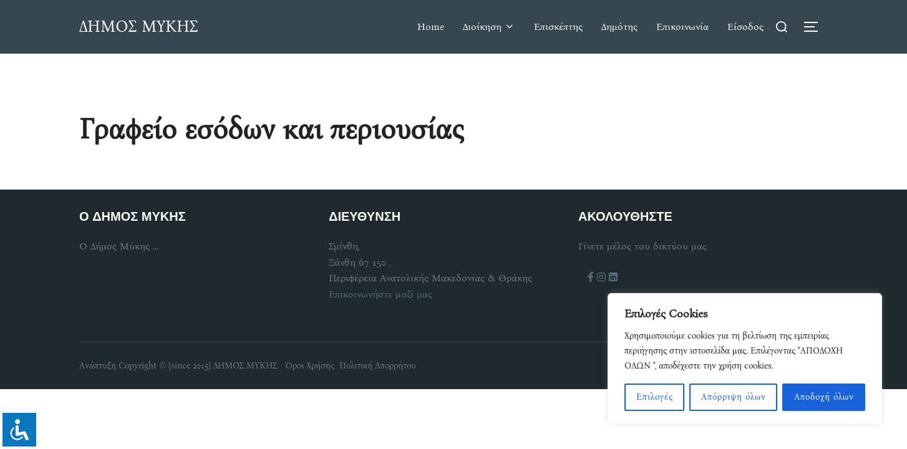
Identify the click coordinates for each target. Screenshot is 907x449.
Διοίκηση (489, 26)
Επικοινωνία (682, 26)
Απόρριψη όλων (733, 397)
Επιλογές (654, 397)
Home (430, 26)
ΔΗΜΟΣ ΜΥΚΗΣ (138, 26)
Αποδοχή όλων (824, 397)
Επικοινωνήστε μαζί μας (380, 294)
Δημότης (619, 26)
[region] (745, 358)
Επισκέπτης (558, 26)
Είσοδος (745, 26)
